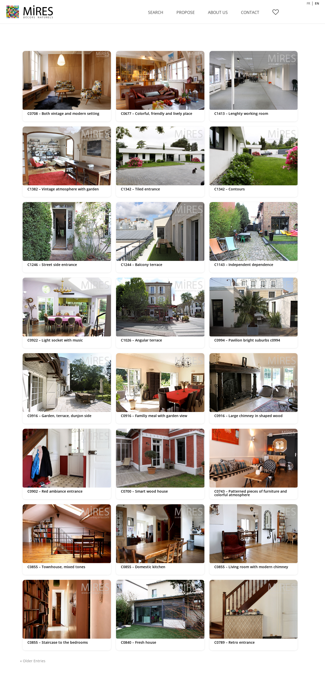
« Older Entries (32, 660)
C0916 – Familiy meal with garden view (154, 415)
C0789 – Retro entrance (234, 642)
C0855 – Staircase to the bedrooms (57, 642)
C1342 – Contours (229, 189)
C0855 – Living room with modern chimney (251, 566)
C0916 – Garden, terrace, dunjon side (59, 415)
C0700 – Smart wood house (144, 491)
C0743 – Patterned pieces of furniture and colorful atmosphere (250, 493)
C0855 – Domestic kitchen (143, 566)
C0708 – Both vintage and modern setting (63, 113)
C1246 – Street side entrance (52, 264)
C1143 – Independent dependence (243, 264)
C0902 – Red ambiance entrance (55, 491)
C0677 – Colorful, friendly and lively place (156, 113)
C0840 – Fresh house (138, 642)
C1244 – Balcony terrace (141, 264)
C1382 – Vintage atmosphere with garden (63, 189)
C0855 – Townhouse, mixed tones (56, 566)
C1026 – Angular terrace (141, 340)
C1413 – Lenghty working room (241, 113)
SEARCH (155, 12)
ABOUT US (218, 12)
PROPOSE (185, 12)
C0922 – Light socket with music (55, 340)
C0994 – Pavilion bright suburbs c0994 (247, 340)
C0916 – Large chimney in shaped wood (248, 415)
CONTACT (250, 12)
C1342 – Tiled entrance (140, 189)
